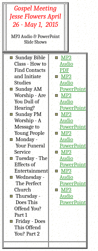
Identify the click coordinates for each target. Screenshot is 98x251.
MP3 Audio (66, 60)
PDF (64, 70)
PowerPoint (73, 89)
